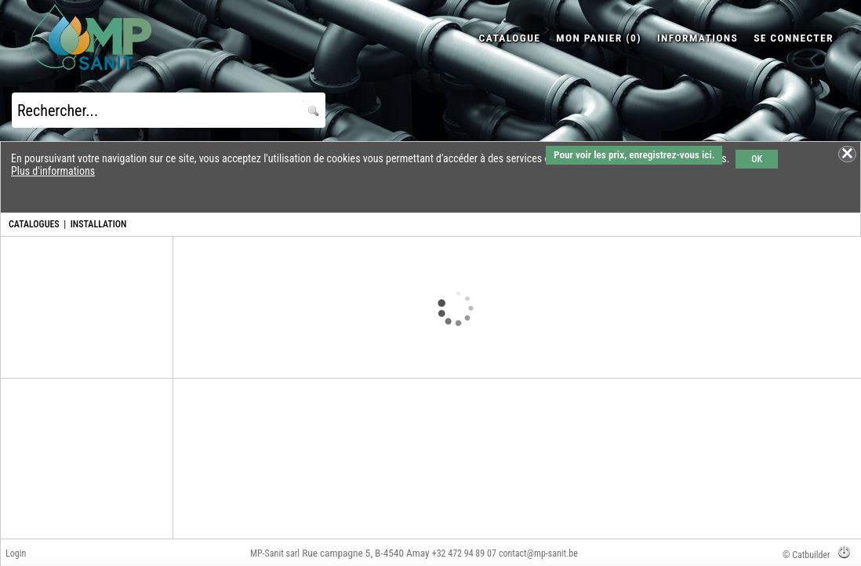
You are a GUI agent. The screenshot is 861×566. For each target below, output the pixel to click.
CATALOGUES (34, 224)
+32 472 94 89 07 (464, 553)
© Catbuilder (806, 555)
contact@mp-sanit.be (538, 553)
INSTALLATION (99, 224)
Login (15, 553)
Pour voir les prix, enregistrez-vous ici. (634, 155)
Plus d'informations (53, 171)
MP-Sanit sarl (275, 553)
